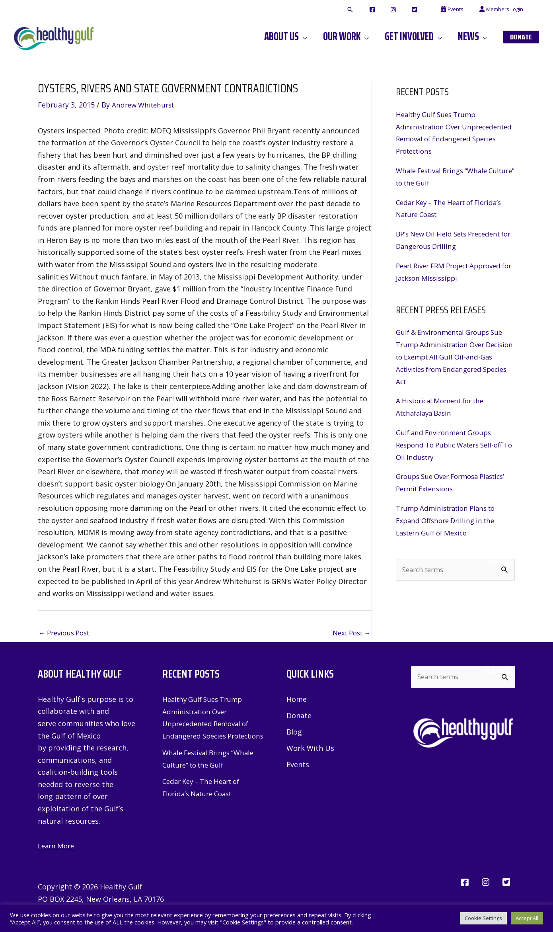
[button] (380, 10)
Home (296, 700)
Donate (299, 716)
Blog (294, 733)
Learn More (57, 846)
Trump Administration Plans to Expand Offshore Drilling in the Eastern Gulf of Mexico (449, 518)
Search (498, 560)
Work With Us (310, 749)
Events (297, 765)
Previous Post (67, 633)
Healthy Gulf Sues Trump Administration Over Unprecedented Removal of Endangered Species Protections (209, 724)
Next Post (349, 633)
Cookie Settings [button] (483, 918)
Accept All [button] (527, 918)
